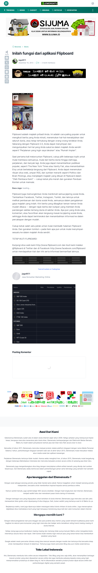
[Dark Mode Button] (92, 3)
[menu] (6, 3)
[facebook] (7, 58)
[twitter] (7, 62)
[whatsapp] (7, 67)
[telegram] (7, 72)
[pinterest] (7, 77)
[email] (7, 81)
